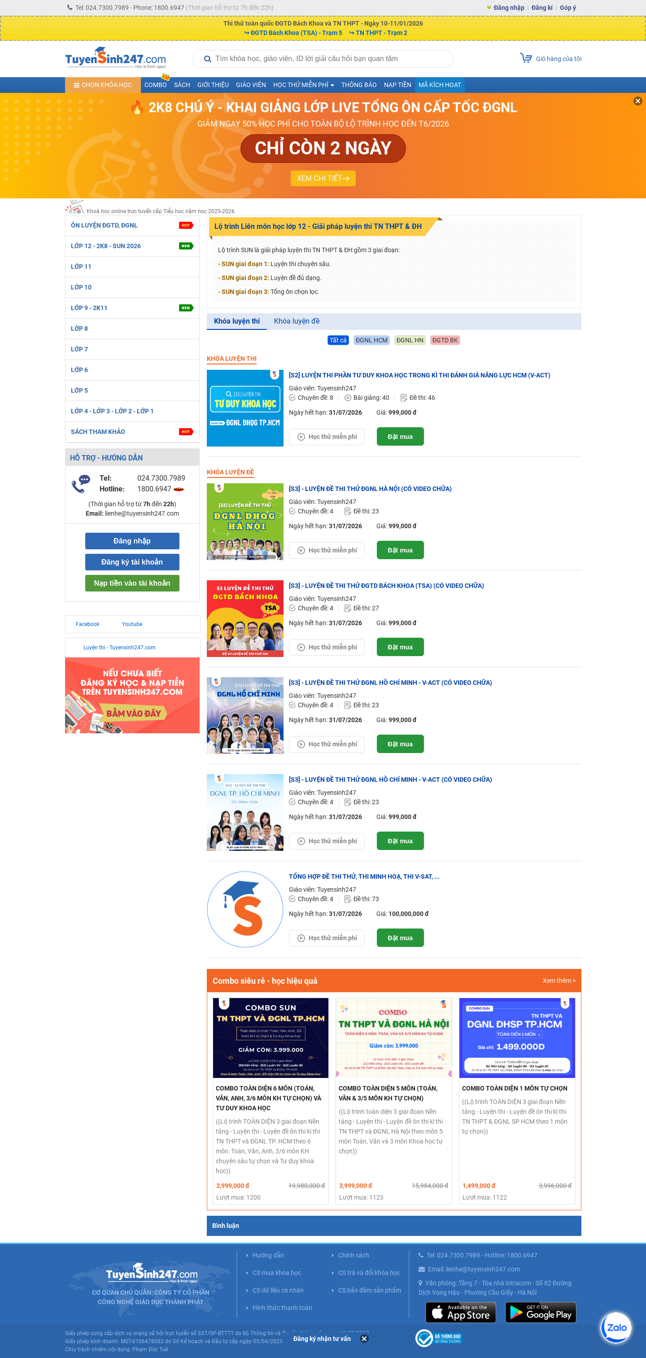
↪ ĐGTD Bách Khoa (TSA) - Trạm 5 (293, 32)
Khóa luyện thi (237, 321)
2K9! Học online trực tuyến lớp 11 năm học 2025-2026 (152, 206)
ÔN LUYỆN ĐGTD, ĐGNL (131, 225)
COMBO (157, 82)
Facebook (88, 624)
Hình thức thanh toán (282, 1307)
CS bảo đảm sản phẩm (369, 1290)
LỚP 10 (81, 287)
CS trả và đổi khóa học (369, 1272)
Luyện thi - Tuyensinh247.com (119, 647)
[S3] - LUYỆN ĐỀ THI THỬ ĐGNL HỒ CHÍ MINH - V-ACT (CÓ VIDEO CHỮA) (390, 682)
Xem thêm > (559, 980)
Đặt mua (400, 436)
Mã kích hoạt (440, 84)
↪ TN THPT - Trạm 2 (378, 32)
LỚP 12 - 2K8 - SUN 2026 (132, 246)
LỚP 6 (79, 369)
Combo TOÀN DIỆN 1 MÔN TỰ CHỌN (514, 1088)
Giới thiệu (213, 84)
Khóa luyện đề (296, 321)
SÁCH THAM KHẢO (131, 432)
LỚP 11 (81, 266)
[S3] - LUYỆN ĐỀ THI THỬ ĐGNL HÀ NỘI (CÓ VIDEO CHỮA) (370, 488)
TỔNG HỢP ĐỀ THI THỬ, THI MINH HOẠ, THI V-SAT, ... (364, 876)
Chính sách (353, 1255)
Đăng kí (542, 7)
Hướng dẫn (268, 1255)
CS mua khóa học (277, 1272)
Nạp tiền (397, 84)
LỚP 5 (79, 390)
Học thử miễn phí (333, 436)
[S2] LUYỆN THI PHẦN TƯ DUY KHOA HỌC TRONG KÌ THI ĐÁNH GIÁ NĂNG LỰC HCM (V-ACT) (419, 375)
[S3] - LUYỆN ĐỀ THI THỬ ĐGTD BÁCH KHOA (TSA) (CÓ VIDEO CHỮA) (386, 585)
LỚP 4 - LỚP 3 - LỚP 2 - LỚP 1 (112, 411)
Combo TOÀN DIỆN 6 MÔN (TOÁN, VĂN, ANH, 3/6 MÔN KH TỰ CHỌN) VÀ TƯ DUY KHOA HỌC (268, 1098)
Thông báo (359, 84)
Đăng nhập (509, 7)
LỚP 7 (79, 349)
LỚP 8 (79, 328)
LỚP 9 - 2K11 (132, 308)
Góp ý (568, 7)
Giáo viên (251, 84)
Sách (182, 84)
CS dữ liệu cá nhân (278, 1290)
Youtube (132, 624)
